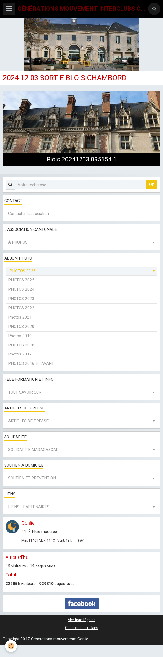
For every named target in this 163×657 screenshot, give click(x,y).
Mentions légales (81, 620)
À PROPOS (18, 242)
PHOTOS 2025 (21, 280)
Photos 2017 (20, 354)
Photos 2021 (20, 317)
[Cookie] (11, 646)
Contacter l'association (28, 213)
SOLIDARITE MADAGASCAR (33, 449)
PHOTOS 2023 (21, 298)
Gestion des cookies (81, 628)
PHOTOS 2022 (21, 308)
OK (152, 184)
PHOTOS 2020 (21, 326)
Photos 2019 (20, 335)
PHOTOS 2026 (23, 271)
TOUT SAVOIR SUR (24, 392)
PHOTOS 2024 (21, 289)
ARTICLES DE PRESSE (28, 421)
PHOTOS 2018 (21, 345)
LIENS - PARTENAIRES (28, 506)
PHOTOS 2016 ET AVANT (31, 363)
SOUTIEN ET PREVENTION (32, 478)
